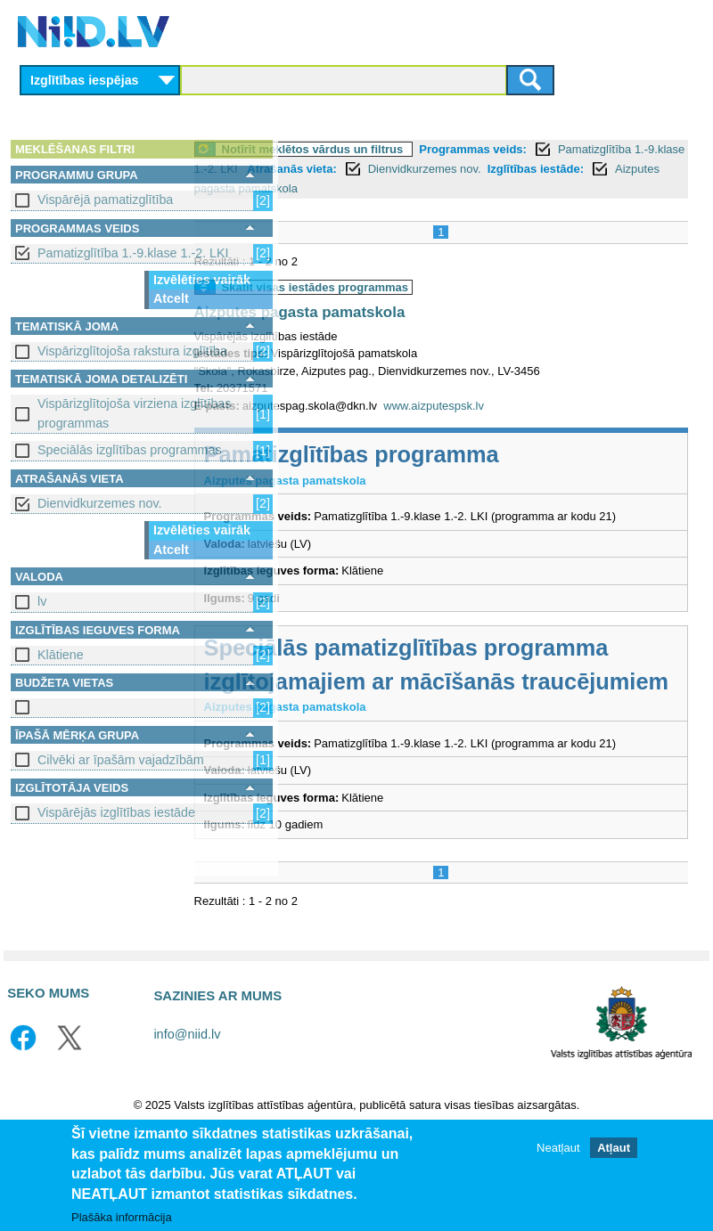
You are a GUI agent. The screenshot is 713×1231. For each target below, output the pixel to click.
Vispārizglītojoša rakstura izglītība (132, 351)
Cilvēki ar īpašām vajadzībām (120, 760)
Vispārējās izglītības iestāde (116, 812)
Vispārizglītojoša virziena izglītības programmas (134, 412)
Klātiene (60, 655)
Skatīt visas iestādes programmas (413, 307)
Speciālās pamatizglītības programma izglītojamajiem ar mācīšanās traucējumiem (462, 719)
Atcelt (171, 298)
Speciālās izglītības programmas (129, 450)
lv (41, 601)
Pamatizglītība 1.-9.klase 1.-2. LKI (133, 253)
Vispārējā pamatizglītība (105, 199)
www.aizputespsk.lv (532, 425)
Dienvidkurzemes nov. (99, 503)
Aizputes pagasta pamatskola (398, 331)
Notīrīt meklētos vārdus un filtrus (411, 149)
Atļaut (613, 1147)
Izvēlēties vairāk (201, 280)
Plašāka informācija (121, 1217)
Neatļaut (558, 1147)
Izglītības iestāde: (521, 188)
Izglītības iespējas (84, 80)
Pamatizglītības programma (449, 474)
